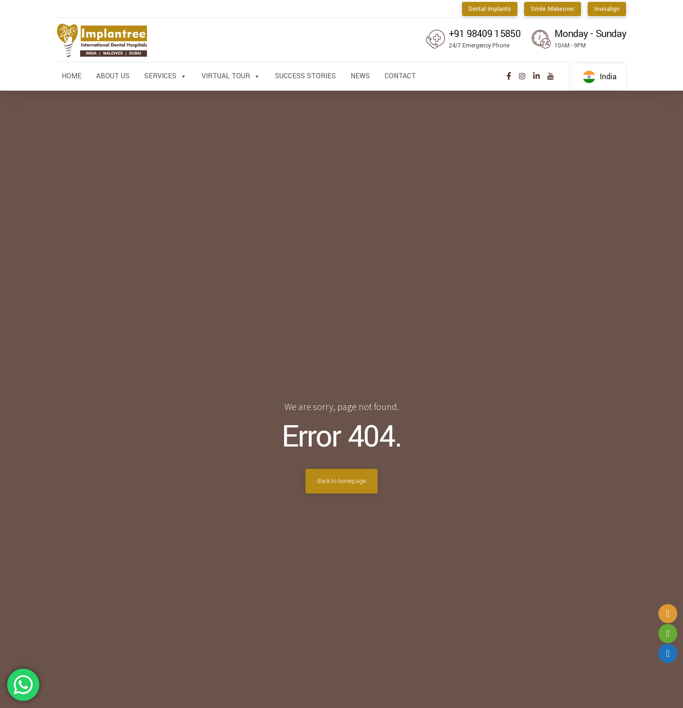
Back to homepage (341, 481)
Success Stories (305, 76)
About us (112, 76)
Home (72, 76)
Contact (400, 76)
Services (165, 76)
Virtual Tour (231, 76)
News (360, 76)
